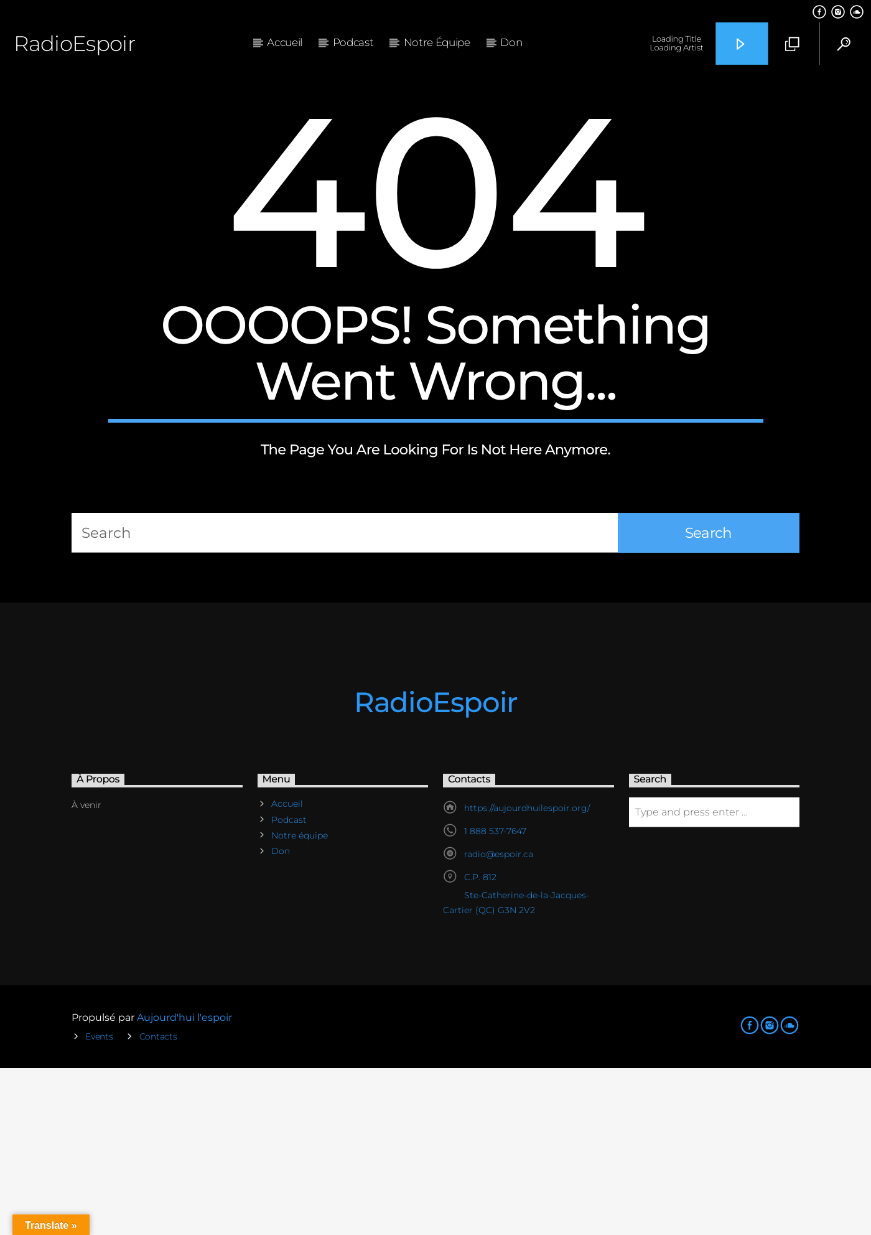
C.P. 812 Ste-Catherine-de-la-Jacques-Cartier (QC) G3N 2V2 (516, 1060)
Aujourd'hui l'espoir (184, 1184)
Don (511, 42)
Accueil (284, 42)
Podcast (353, 42)
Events (99, 1203)
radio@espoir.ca (498, 1020)
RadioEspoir (74, 43)
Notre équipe (437, 42)
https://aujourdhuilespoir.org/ (527, 974)
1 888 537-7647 (495, 997)
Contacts (158, 1203)
